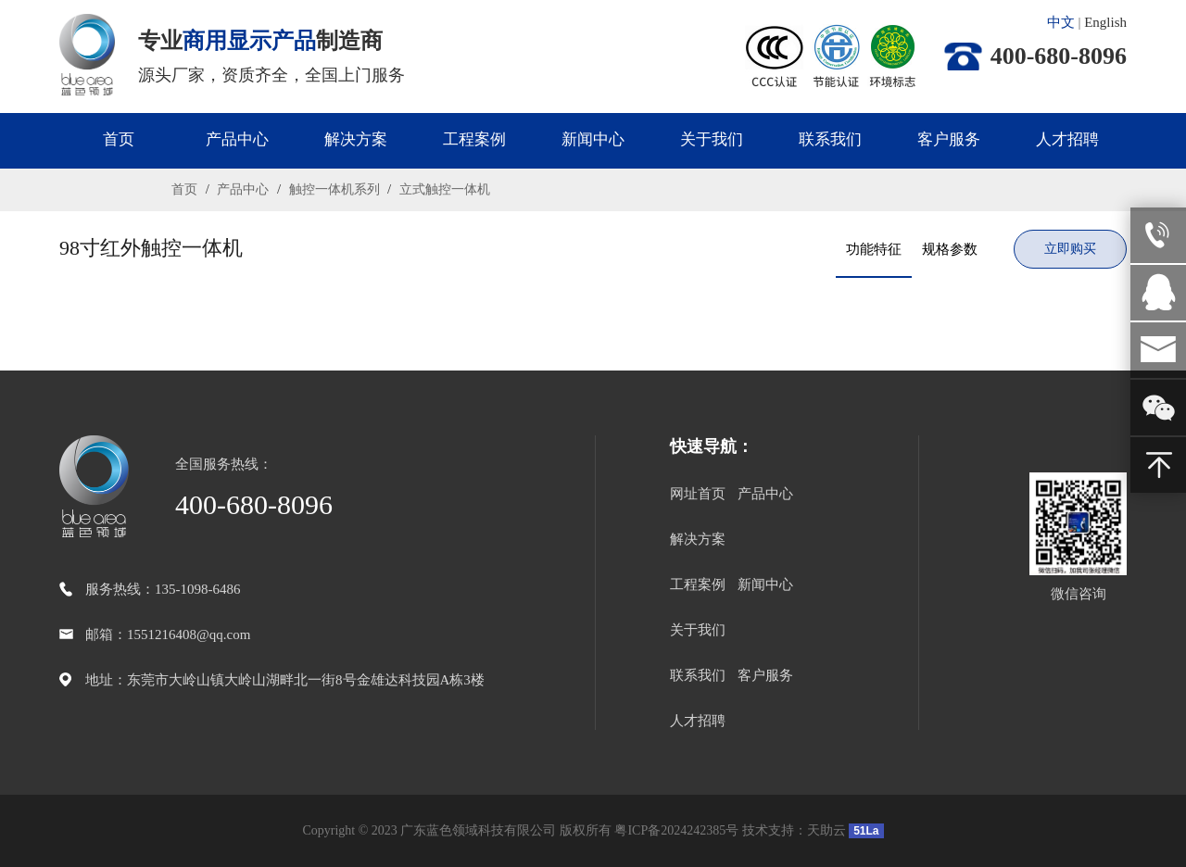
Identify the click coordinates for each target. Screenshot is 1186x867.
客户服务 (948, 139)
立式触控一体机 (443, 189)
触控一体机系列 (334, 189)
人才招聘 (1067, 139)
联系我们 (830, 139)
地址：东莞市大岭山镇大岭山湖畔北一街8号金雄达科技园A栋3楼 (285, 679)
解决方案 (355, 139)
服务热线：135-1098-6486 (163, 589)
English (1105, 22)
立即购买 (1070, 249)
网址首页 (697, 493)
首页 (118, 139)
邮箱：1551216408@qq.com (167, 634)
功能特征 (874, 249)
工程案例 (474, 139)
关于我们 (711, 139)
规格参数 (950, 249)
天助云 (826, 830)
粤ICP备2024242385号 (676, 830)
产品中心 (237, 139)
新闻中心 (593, 139)
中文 (1061, 22)
